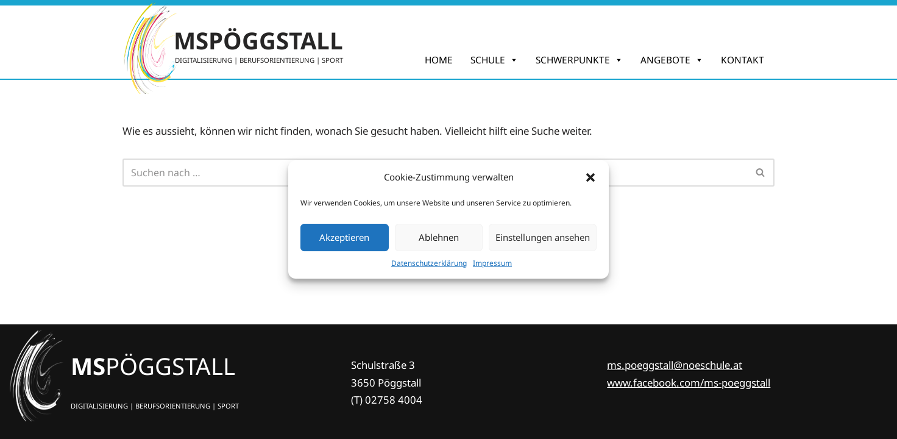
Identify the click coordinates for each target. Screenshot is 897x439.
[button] (590, 177)
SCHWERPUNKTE (579, 60)
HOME (439, 60)
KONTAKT (742, 60)
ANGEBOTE (671, 60)
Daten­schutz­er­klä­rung (429, 263)
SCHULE (494, 60)
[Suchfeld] (761, 173)
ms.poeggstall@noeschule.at (674, 365)
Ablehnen (439, 237)
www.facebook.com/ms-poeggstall (688, 383)
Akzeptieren (344, 237)
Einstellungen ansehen (542, 237)
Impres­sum (492, 263)
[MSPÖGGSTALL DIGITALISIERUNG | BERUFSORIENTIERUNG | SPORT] (232, 42)
